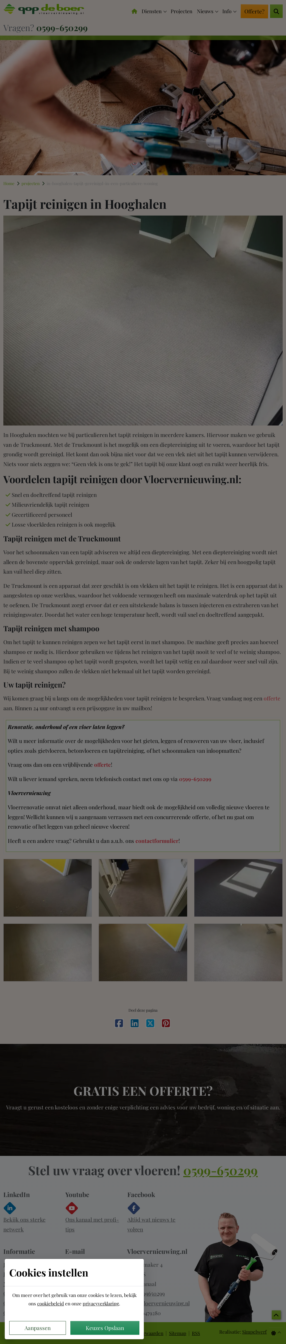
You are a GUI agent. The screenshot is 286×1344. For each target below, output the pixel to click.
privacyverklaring (101, 1303)
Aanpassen (38, 1327)
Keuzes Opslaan (105, 1327)
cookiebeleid (50, 1303)
